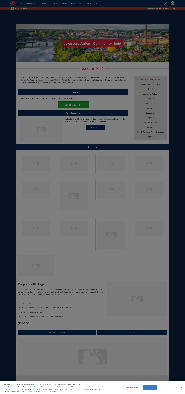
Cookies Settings (133, 387)
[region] (92, 387)
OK (150, 387)
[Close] (181, 387)
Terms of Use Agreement (33, 387)
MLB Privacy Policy (14, 387)
